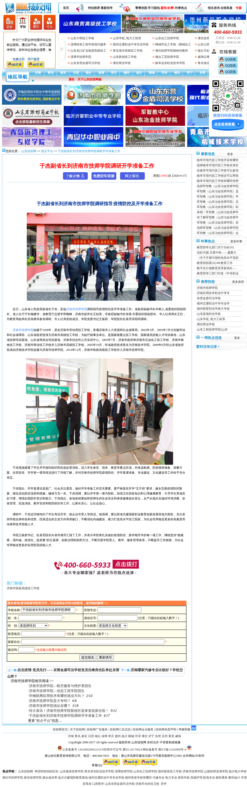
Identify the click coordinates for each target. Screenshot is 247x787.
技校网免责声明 (165, 729)
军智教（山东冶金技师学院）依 (218, 222)
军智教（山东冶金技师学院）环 (218, 196)
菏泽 (164, 72)
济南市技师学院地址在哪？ (50, 706)
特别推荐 (94, 8)
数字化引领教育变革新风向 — (216, 268)
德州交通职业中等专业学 (213, 303)
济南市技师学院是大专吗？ (50, 701)
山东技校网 (28, 151)
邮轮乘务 (222, 777)
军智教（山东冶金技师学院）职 (218, 207)
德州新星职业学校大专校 (213, 308)
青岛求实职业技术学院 (99, 771)
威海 (178, 736)
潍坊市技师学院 (12, 777)
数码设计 (234, 777)
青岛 (51, 72)
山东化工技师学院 (167, 38)
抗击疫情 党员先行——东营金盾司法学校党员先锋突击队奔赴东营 (68, 670)
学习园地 (154, 8)
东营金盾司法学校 (209, 298)
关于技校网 (77, 729)
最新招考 (107, 8)
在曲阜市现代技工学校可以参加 (218, 170)
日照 (76, 72)
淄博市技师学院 (80, 57)
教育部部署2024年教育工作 (215, 263)
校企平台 (47, 151)
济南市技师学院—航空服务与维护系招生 (60, 686)
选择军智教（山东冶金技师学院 (218, 186)
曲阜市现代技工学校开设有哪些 (218, 160)
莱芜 (171, 736)
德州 (126, 72)
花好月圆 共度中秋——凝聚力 (216, 252)
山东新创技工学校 (125, 57)
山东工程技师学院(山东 (212, 329)
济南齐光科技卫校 (147, 784)
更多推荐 (238, 282)
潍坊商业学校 (122, 63)
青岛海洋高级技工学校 (128, 50)
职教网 (199, 755)
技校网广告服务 (97, 729)
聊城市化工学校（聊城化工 (173, 44)
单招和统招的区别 (46, 771)
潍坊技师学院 (207, 38)
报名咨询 (214, 8)
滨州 (165, 736)
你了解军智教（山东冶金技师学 (218, 217)
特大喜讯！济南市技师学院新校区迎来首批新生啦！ (69, 711)
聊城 (152, 72)
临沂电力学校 (238, 771)
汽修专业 (158, 777)
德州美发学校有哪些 (138, 777)
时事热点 (181, 8)
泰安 (63, 72)
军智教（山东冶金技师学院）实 (218, 201)
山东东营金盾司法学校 (85, 63)
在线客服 (226, 8)
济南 (38, 72)
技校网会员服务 (143, 729)
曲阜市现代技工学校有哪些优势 (218, 181)
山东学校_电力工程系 (127, 38)
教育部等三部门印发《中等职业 (218, 273)
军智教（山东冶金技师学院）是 (218, 191)
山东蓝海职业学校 (209, 314)
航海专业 (209, 777)
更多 (230, 154)
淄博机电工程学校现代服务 (88, 44)
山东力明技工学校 (82, 38)
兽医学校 (184, 777)
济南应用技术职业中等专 (213, 293)
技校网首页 (60, 729)
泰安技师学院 (33, 777)
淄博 (101, 72)
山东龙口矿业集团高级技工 (88, 50)
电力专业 (171, 777)
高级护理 (196, 777)
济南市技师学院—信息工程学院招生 (57, 691)
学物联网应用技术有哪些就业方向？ (57, 696)
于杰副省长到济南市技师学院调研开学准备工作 (89, 151)
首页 (66, 8)
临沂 (139, 72)
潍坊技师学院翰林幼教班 (171, 50)
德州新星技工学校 (170, 771)
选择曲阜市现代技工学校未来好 (218, 165)
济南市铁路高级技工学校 (23, 588)
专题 (239, 8)
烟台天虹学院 (207, 50)
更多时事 (236, 241)
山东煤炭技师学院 (72, 771)
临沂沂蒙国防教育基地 (73, 777)
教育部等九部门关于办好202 (215, 247)
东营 (202, 72)
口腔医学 (98, 784)
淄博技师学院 (124, 771)
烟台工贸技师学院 (167, 57)
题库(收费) (167, 8)
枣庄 (114, 72)
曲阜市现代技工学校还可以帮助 (218, 175)
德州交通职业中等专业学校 (131, 44)
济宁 (190, 72)
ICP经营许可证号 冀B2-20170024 (120, 749)
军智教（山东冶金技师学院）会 (218, 233)
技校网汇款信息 (120, 729)
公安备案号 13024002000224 (80, 749)
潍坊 (177, 72)
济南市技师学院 (207, 288)
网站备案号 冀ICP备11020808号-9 (164, 749)
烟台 (89, 72)
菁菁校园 (141, 8)
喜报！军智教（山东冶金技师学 (218, 212)
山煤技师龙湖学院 (216, 771)
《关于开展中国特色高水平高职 (218, 258)
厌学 (164, 784)
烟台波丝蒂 (49, 777)
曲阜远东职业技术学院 (170, 63)
